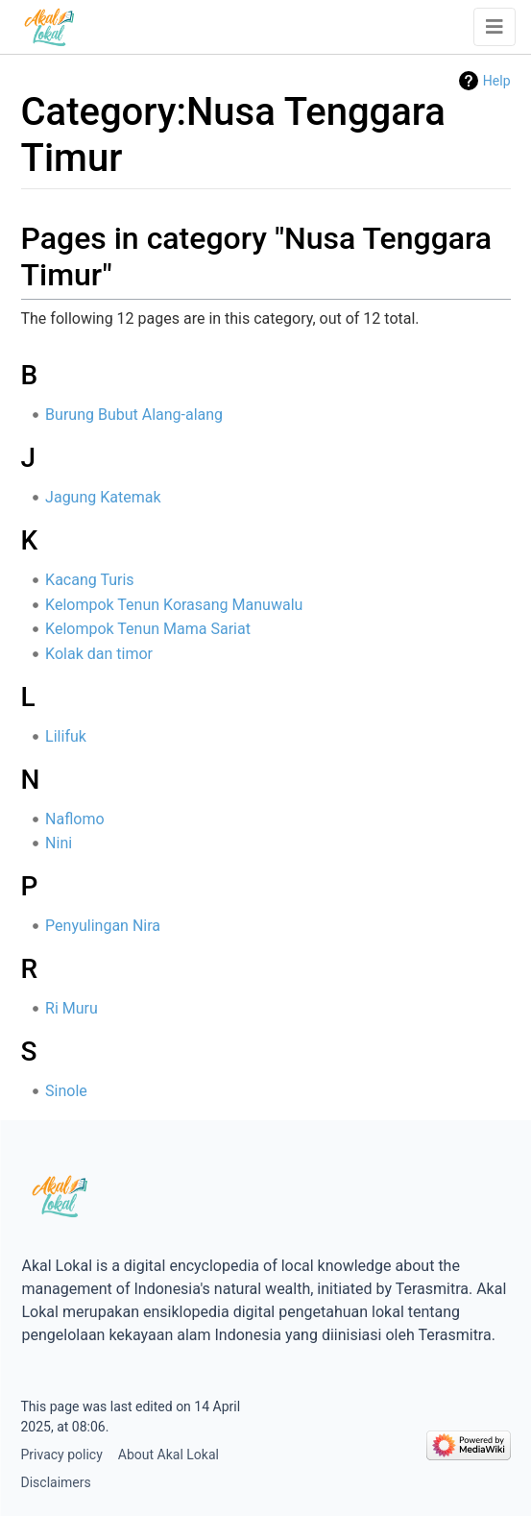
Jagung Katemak (102, 497)
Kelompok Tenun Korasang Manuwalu (173, 605)
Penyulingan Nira (102, 926)
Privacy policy (62, 1454)
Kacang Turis (89, 580)
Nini (58, 843)
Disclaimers (56, 1482)
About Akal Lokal (168, 1454)
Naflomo (74, 819)
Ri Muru (71, 1008)
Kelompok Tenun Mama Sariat (148, 629)
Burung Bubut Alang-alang (134, 414)
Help (497, 80)
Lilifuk (65, 736)
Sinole (66, 1091)
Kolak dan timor (99, 654)
